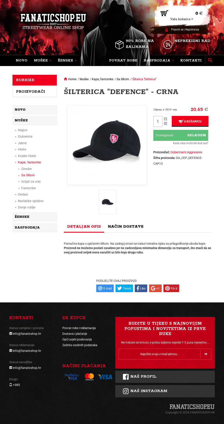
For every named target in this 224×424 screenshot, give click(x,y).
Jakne (22, 143)
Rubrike (25, 80)
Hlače (22, 149)
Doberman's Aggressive (186, 152)
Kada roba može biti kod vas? (190, 143)
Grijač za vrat (30, 181)
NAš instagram (144, 391)
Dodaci (23, 194)
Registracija (192, 29)
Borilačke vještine (31, 201)
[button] (42, 60)
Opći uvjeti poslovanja (77, 339)
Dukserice (25, 136)
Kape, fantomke (102, 79)
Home (72, 79)
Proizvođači (30, 91)
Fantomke (28, 188)
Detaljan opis (84, 226)
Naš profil (139, 376)
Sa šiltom (123, 79)
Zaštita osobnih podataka (79, 345)
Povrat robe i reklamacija (79, 328)
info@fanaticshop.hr (27, 333)
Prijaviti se (177, 29)
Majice (22, 130)
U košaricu (189, 121)
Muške (84, 79)
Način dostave (126, 226)
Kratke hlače (27, 156)
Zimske (26, 169)
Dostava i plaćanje (74, 333)
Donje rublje (26, 207)
